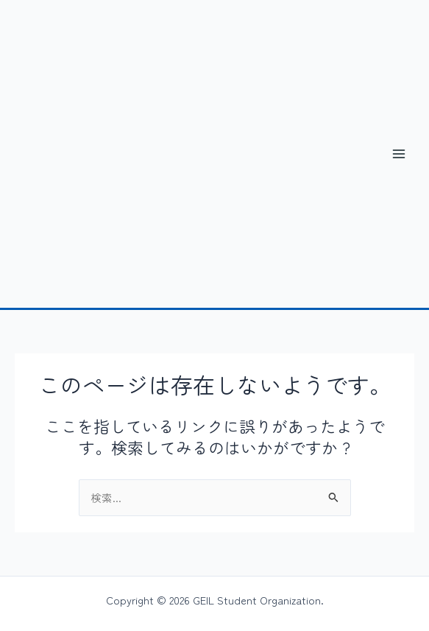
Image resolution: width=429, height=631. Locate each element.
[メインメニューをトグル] (398, 153)
